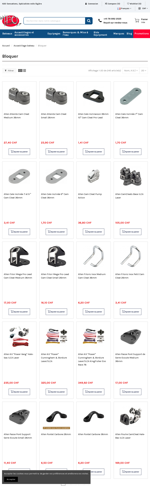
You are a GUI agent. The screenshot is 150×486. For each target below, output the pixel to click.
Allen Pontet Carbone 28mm (56, 434)
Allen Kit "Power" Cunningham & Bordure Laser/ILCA (54, 358)
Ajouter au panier (19, 151)
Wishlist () (134, 3)
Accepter (11, 479)
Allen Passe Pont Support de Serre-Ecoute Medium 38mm (130, 358)
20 (143, 70)
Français (124, 8)
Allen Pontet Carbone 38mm (93, 434)
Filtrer (9, 70)
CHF (145, 8)
